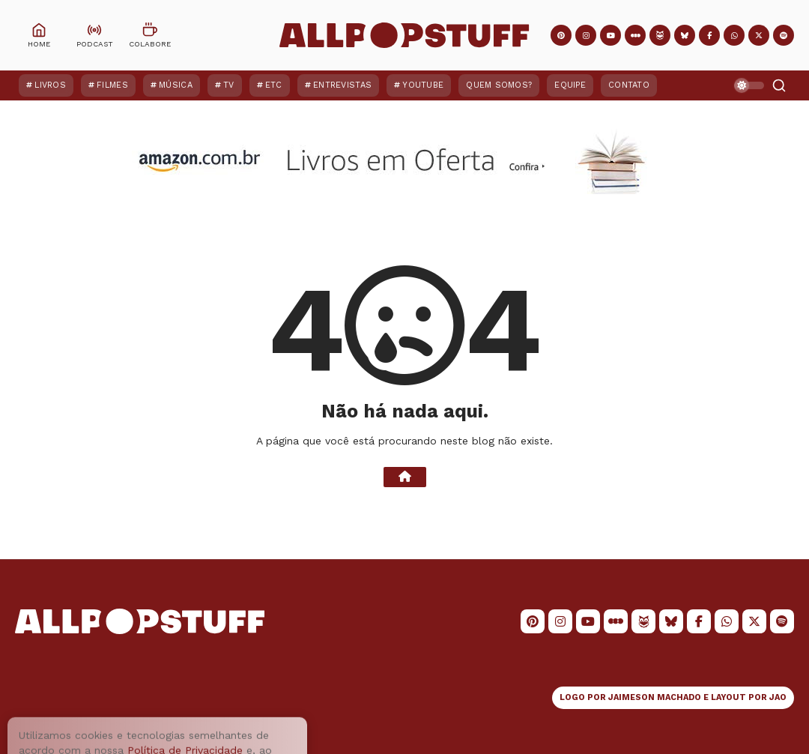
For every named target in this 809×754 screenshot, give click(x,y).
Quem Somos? (499, 85)
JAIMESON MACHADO (654, 697)
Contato (628, 85)
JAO (778, 697)
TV (228, 85)
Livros (50, 85)
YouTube (422, 85)
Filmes (112, 85)
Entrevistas (342, 85)
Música (176, 85)
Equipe (570, 85)
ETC (273, 85)
